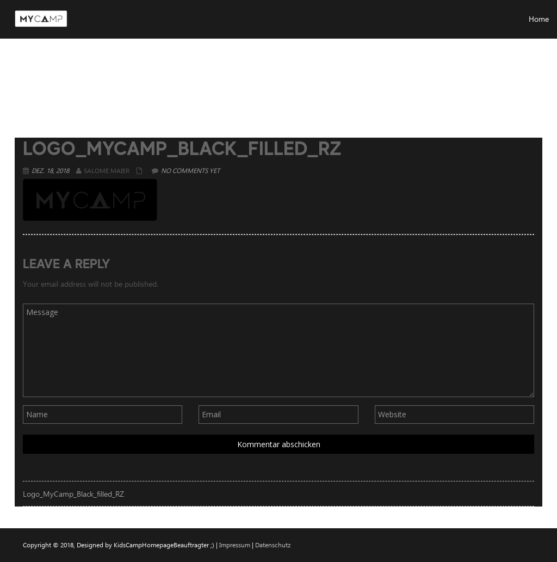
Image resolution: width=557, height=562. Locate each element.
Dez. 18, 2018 (50, 170)
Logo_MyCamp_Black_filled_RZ (73, 494)
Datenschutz (272, 544)
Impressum (234, 544)
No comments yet (190, 170)
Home (416, 73)
